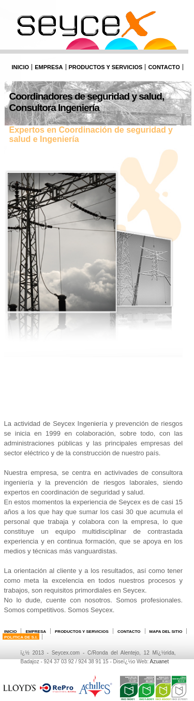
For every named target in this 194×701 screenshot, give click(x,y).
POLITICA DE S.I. (21, 637)
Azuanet (159, 661)
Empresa (49, 67)
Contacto (164, 67)
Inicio (20, 67)
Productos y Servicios (106, 67)
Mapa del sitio (166, 631)
